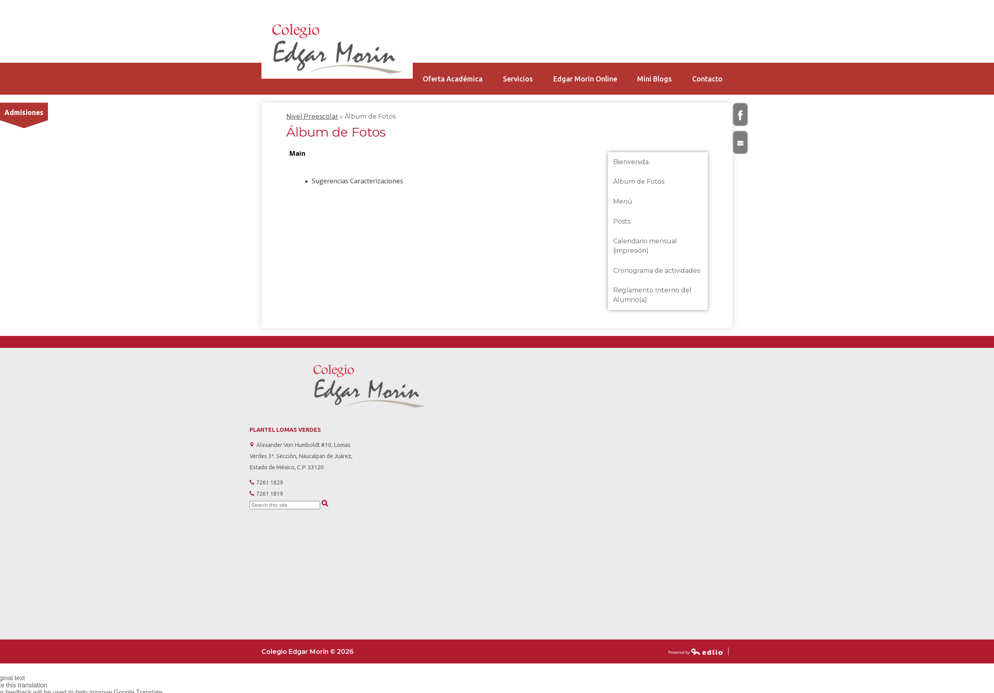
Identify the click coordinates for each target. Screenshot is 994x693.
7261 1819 (269, 493)
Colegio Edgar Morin (337, 49)
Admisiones (24, 112)
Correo (740, 146)
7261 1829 (269, 482)
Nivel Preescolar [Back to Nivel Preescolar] (312, 116)
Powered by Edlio (696, 651)
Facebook (740, 118)
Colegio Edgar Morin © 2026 (307, 651)
